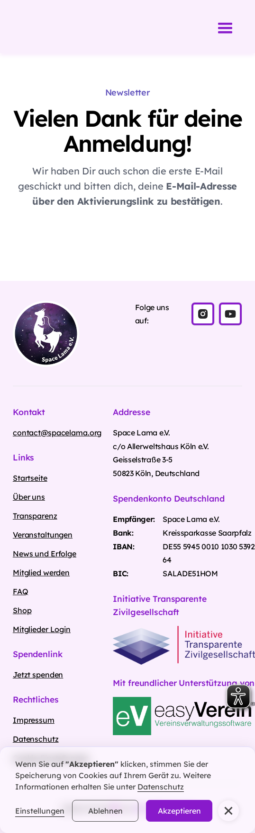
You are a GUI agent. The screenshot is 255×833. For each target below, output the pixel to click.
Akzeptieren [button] (179, 811)
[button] (228, 810)
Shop (22, 610)
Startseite (30, 478)
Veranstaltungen (43, 534)
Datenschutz (160, 786)
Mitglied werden (41, 572)
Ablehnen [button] (105, 811)
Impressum (34, 720)
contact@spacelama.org (57, 432)
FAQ (20, 591)
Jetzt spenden (38, 674)
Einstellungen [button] (39, 811)
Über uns (29, 497)
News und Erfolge (44, 553)
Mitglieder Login (42, 629)
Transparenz (35, 516)
